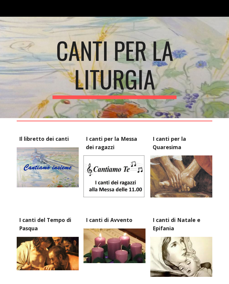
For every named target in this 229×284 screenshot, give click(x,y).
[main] (114, 67)
